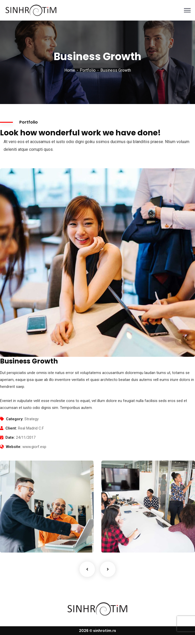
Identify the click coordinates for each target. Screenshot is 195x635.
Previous (87, 569)
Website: (13, 446)
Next (108, 569)
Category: (14, 419)
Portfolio (88, 70)
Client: (11, 428)
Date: (10, 437)
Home (69, 70)
